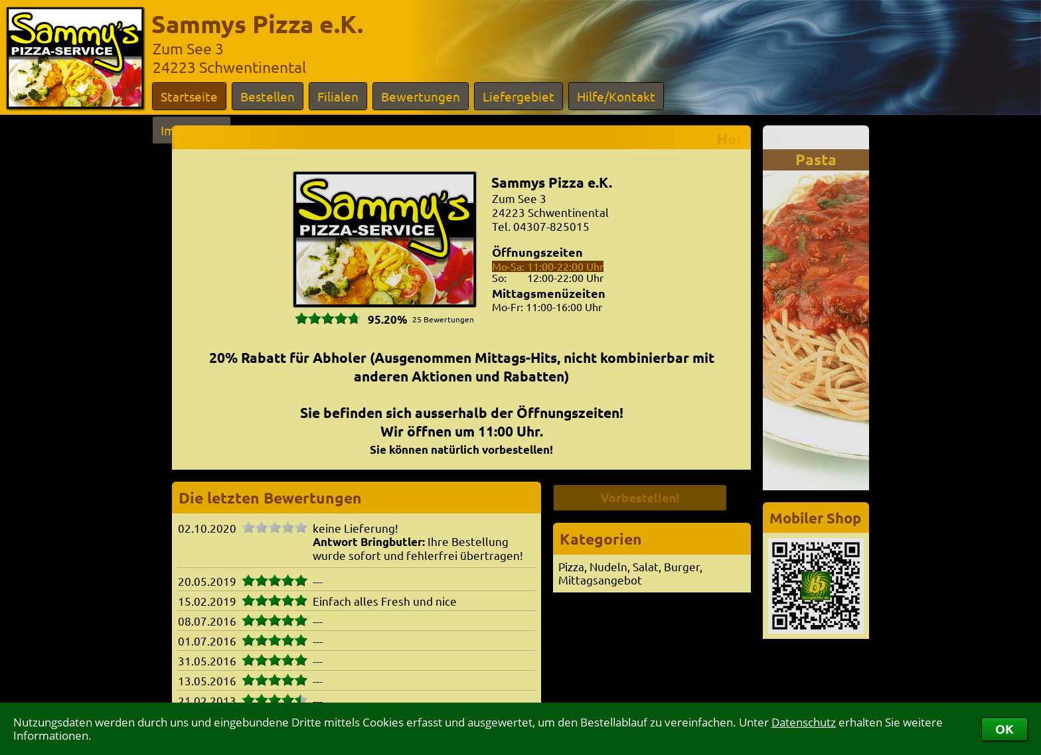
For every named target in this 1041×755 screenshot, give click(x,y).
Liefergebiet (518, 96)
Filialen (338, 96)
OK (1004, 729)
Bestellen (267, 96)
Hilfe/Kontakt (616, 96)
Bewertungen (420, 96)
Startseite (189, 96)
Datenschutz (803, 722)
